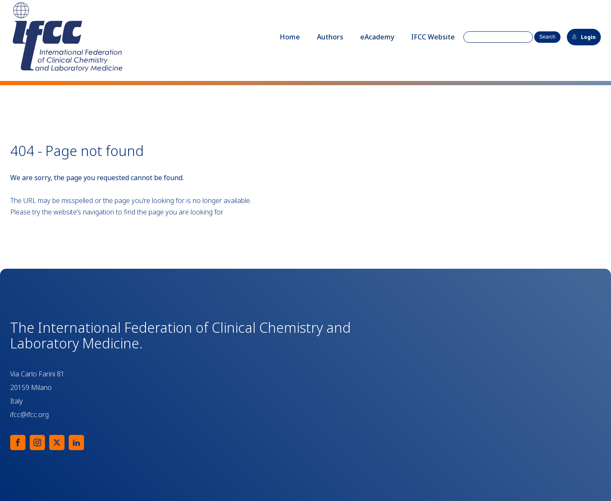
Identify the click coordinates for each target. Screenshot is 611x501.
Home (290, 37)
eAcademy (377, 37)
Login (584, 37)
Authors (330, 37)
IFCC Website (433, 37)
